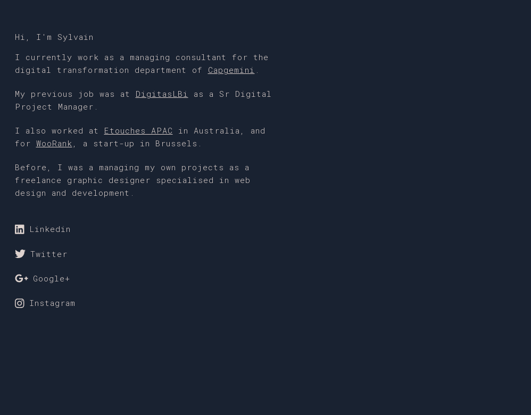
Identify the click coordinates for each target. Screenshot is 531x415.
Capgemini (231, 69)
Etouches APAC (138, 130)
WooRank (54, 143)
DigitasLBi (162, 93)
